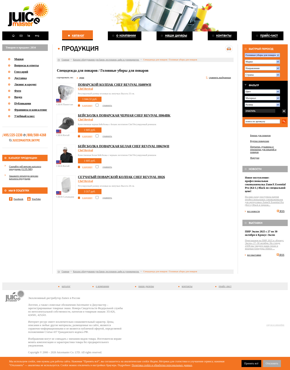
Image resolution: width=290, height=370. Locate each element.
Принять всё (251, 363)
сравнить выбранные (220, 77)
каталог (66, 286)
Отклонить (272, 363)
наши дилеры (146, 286)
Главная (65, 59)
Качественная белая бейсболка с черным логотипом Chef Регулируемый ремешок (117, 155)
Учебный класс (24, 116)
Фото (17, 90)
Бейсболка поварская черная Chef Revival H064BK (124, 115)
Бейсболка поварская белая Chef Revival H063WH (123, 146)
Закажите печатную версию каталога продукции (23, 177)
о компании (102, 286)
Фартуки (254, 157)
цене (81, 77)
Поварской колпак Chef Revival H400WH (114, 84)
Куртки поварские (259, 141)
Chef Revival (85, 88)
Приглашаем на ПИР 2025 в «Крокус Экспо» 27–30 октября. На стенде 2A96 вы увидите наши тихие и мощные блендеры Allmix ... (264, 244)
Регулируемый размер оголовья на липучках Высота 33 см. (106, 93)
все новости (253, 211)
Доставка (20, 78)
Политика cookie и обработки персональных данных (162, 365)
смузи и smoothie (275, 324)
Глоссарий (21, 71)
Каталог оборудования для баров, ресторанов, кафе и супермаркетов (106, 59)
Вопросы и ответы (26, 65)
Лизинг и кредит (25, 84)
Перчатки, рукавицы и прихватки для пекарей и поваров (263, 149)
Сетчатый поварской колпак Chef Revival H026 (121, 177)
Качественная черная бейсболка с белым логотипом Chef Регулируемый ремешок (117, 124)
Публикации (22, 103)
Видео (18, 97)
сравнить (107, 105)
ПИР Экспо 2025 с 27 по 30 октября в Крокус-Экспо (261, 233)
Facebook (18, 199)
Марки (19, 59)
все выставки (254, 254)
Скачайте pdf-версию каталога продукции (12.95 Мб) (25, 167)
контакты (187, 286)
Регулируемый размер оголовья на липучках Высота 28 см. (106, 186)
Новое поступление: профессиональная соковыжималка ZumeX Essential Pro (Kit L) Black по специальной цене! (265, 184)
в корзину (87, 105)
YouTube (36, 199)
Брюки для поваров (260, 135)
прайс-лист (225, 286)
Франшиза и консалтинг (30, 109)
